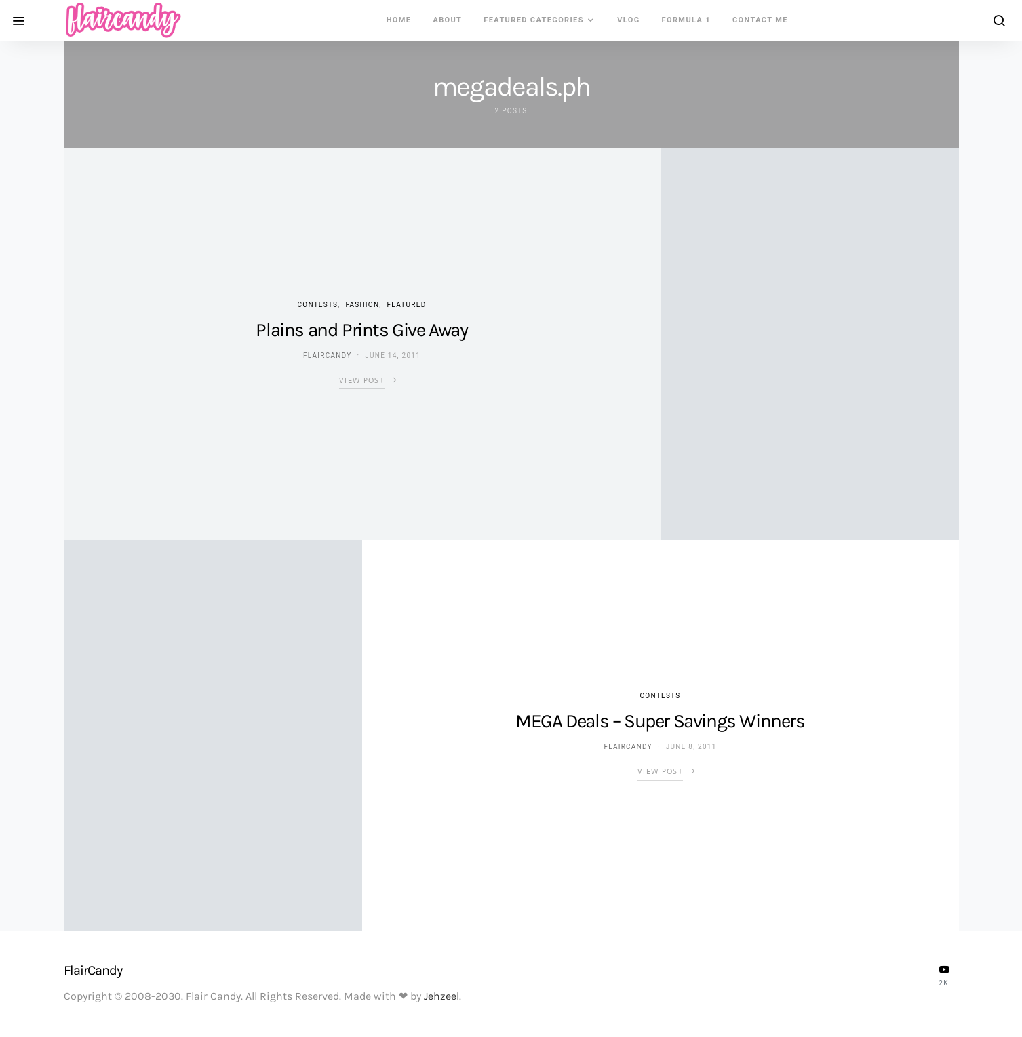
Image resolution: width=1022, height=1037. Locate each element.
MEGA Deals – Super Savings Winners (659, 721)
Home (399, 20)
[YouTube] (944, 975)
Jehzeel (441, 996)
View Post (362, 380)
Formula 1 (686, 20)
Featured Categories (534, 20)
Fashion (363, 304)
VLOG (628, 20)
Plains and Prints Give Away (361, 330)
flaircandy (327, 355)
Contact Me (760, 20)
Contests (318, 304)
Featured (407, 304)
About (447, 20)
